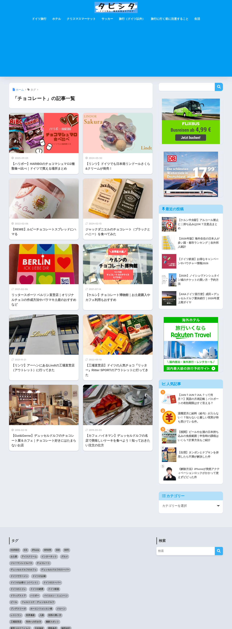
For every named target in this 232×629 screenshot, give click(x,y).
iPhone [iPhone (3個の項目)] (35, 550)
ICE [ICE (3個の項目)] (25, 550)
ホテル (56, 18)
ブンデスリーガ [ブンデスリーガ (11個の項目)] (18, 608)
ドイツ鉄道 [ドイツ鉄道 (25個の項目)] (53, 589)
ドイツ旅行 (39, 18)
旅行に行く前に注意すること (169, 18)
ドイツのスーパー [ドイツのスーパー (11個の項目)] (52, 582)
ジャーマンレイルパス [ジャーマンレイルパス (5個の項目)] (21, 563)
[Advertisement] (116, 51)
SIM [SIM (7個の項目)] (58, 550)
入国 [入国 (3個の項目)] (41, 615)
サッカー (107, 18)
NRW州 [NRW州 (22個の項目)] (47, 550)
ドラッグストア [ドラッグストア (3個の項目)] (18, 595)
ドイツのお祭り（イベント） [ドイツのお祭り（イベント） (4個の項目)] (25, 582)
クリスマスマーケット (81, 18)
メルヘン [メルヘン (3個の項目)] (61, 608)
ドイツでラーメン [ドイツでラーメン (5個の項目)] (19, 576)
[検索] (219, 551)
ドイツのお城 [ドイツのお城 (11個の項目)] (38, 576)
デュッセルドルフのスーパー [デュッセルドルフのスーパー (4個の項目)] (55, 569)
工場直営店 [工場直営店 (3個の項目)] (16, 621)
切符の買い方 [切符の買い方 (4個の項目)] (54, 615)
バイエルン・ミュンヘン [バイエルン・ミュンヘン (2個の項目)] (56, 595)
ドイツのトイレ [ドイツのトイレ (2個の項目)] (18, 589)
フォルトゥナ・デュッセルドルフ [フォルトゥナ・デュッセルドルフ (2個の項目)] (38, 602)
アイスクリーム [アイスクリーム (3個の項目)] (29, 556)
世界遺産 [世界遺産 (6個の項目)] (30, 615)
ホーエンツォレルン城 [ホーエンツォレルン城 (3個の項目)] (41, 608)
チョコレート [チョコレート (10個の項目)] (43, 563)
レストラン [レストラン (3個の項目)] (16, 615)
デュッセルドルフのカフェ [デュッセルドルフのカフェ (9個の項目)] (24, 569)
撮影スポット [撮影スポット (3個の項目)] (52, 621)
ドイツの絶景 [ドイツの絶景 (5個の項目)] (36, 589)
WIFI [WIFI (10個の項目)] (66, 550)
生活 (197, 18)
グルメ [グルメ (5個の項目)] (64, 556)
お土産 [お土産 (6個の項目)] (14, 556)
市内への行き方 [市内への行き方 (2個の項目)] (33, 621)
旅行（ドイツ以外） (132, 18)
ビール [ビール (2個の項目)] (14, 602)
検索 (219, 87)
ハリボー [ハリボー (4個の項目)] (34, 595)
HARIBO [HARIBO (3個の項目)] (15, 550)
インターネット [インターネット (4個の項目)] (49, 556)
